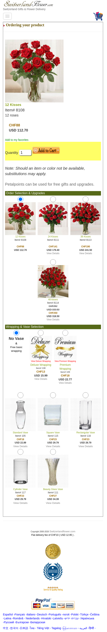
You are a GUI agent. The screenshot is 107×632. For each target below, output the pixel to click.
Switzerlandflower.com (62, 531)
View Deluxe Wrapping (41, 361)
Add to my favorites (16, 139)
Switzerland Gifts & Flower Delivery (24, 9)
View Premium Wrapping (65, 361)
